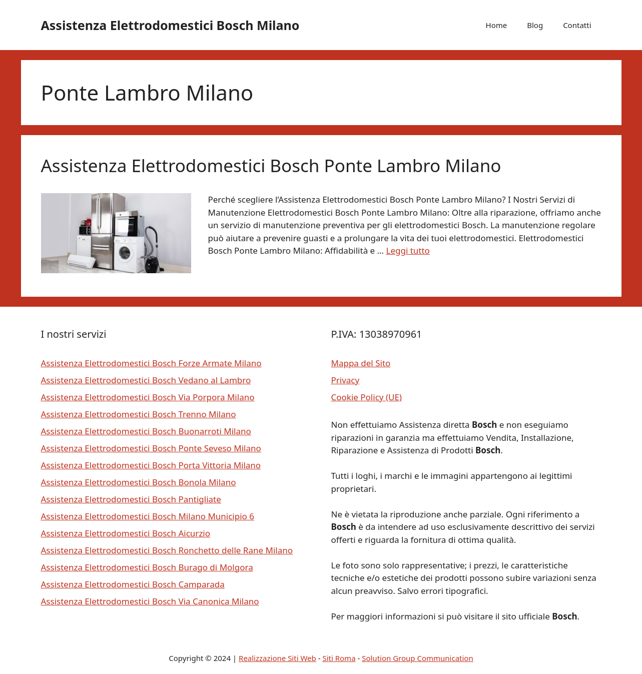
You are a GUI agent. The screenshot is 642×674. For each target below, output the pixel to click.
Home (496, 25)
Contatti (577, 25)
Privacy (345, 380)
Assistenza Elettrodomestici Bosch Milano (170, 25)
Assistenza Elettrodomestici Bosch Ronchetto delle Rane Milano (167, 550)
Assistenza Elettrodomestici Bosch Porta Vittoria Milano (151, 465)
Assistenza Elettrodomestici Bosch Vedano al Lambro (146, 380)
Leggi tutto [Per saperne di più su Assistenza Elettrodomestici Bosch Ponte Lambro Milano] (407, 250)
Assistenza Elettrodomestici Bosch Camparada (133, 584)
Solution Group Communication (417, 658)
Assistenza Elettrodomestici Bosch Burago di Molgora (147, 567)
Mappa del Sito (361, 363)
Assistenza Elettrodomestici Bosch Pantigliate (131, 499)
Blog (535, 25)
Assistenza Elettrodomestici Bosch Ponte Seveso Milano (151, 448)
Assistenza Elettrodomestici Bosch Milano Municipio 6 (148, 516)
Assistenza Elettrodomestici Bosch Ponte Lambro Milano (271, 165)
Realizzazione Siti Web (277, 658)
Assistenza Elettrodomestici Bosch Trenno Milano (138, 414)
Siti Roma (338, 658)
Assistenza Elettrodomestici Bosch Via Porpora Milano (148, 397)
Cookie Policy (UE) (366, 397)
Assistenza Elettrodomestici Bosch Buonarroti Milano (146, 431)
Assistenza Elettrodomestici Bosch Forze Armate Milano (151, 363)
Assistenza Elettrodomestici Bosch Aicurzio (126, 533)
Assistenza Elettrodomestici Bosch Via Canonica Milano (150, 601)
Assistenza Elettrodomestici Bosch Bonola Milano (138, 482)
